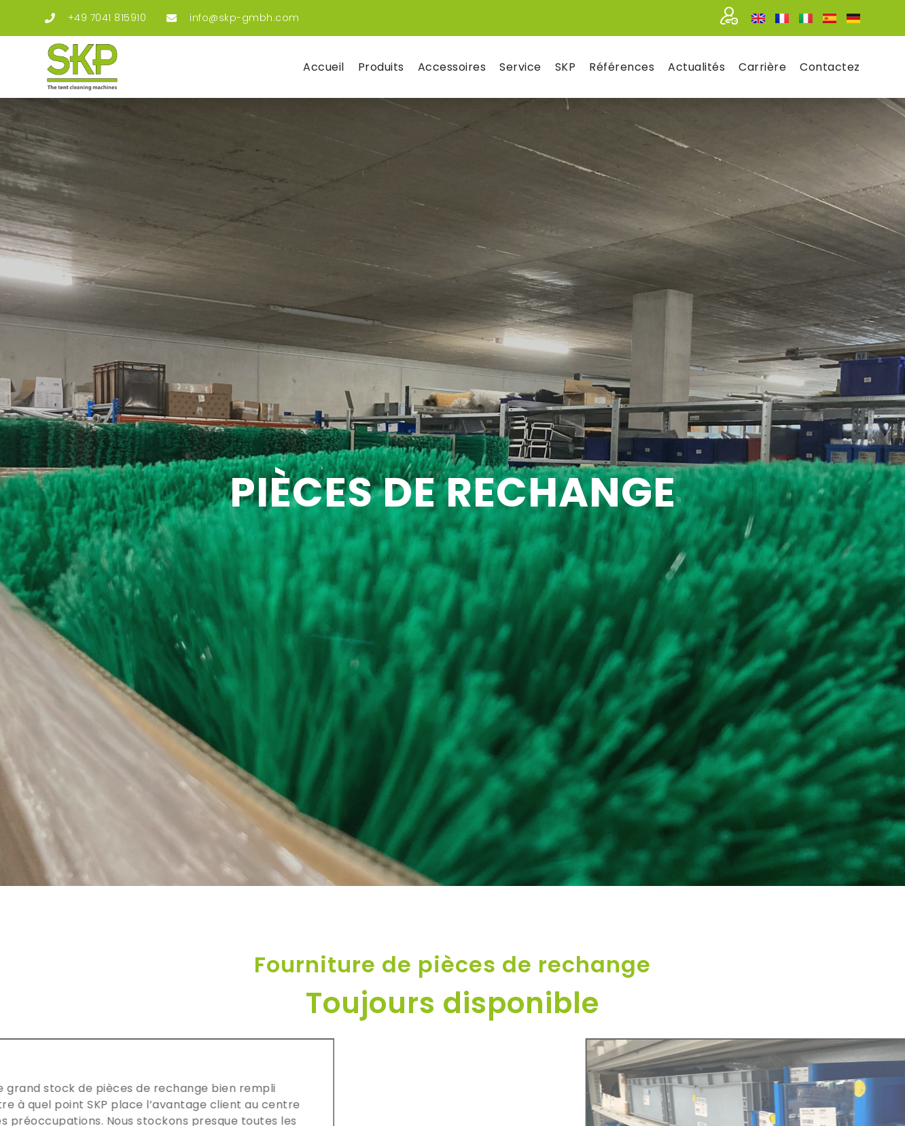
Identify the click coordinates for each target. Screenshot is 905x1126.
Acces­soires (452, 67)
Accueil (323, 67)
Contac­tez (830, 67)
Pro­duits (381, 67)
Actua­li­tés (696, 67)
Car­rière (762, 67)
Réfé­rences (621, 67)
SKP (565, 67)
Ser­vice (520, 67)
